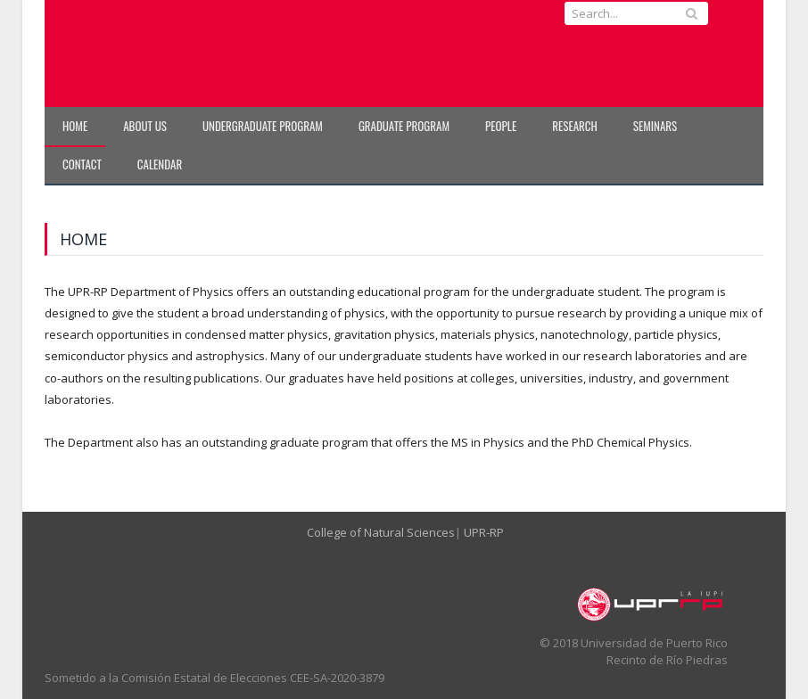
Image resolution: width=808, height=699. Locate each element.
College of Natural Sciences (381, 532)
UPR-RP (484, 532)
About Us (145, 126)
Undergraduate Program (262, 126)
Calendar (159, 164)
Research (575, 126)
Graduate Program (404, 126)
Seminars (655, 126)
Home (74, 126)
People (500, 126)
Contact (82, 164)
